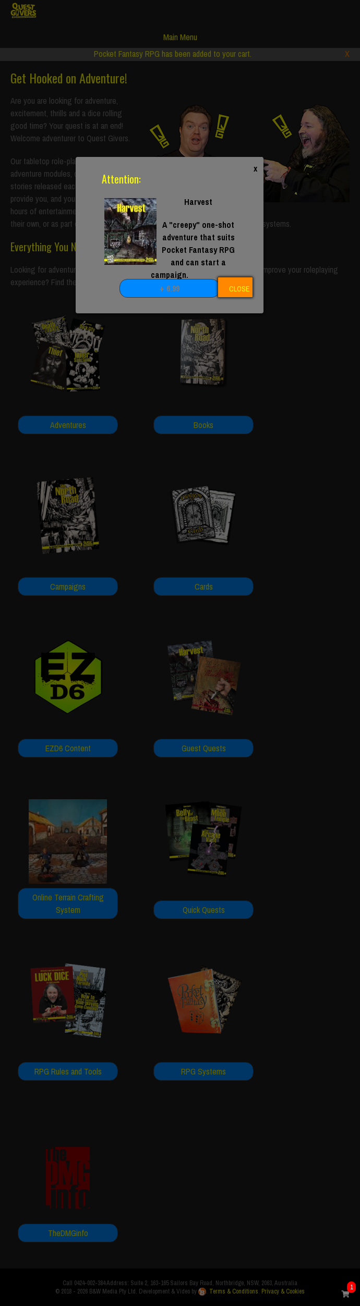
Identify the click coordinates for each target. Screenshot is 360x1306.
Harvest (198, 202)
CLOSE (239, 289)
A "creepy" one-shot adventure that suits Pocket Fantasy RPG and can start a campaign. (193, 249)
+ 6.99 (169, 288)
